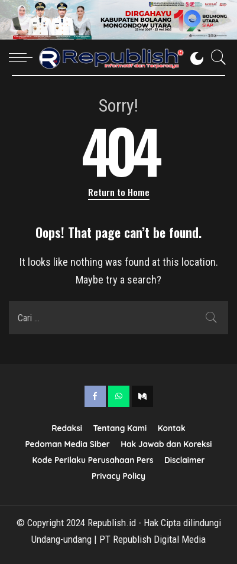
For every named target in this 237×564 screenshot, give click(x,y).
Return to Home (119, 191)
